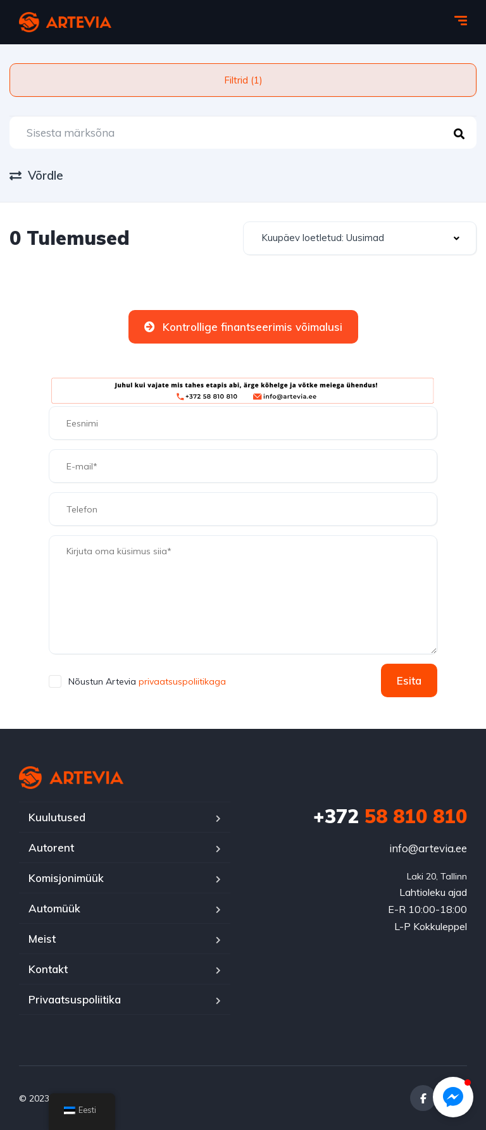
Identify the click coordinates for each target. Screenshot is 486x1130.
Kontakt (48, 969)
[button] (453, 1097)
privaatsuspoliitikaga (181, 681)
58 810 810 (390, 816)
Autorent (51, 847)
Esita (409, 680)
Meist (42, 938)
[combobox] (360, 238)
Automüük (54, 908)
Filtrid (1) (243, 80)
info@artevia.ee (428, 848)
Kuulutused (56, 817)
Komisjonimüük (66, 878)
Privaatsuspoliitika (74, 999)
